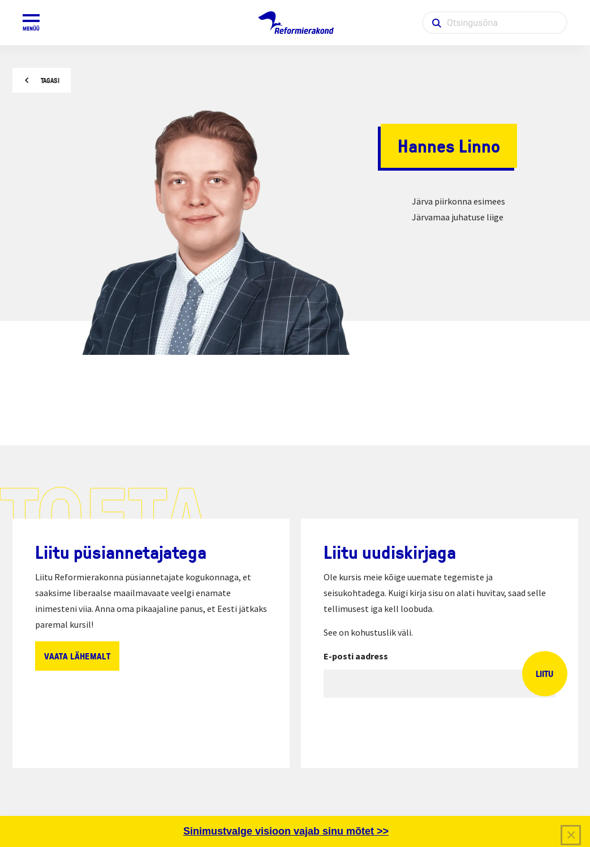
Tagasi (50, 80)
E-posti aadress (356, 656)
